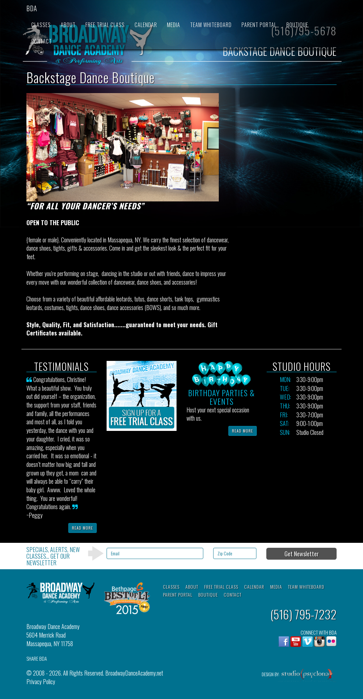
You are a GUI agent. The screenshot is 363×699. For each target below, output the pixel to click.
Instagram (319, 641)
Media (173, 25)
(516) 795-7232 (303, 614)
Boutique (297, 25)
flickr (331, 641)
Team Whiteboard (211, 25)
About (68, 25)
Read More (82, 528)
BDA (31, 8)
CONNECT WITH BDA (319, 632)
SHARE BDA (36, 658)
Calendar (146, 25)
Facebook (284, 641)
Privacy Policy (40, 681)
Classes (41, 25)
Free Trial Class (105, 25)
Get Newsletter (301, 553)
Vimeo (307, 641)
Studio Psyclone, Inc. (307, 676)
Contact (41, 41)
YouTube (295, 641)
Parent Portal (259, 25)
